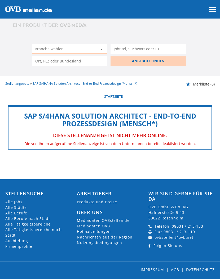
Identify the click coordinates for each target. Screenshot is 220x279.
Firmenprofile (18, 246)
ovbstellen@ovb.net (174, 237)
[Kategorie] (64, 49)
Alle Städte (16, 207)
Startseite (113, 96)
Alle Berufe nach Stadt (27, 218)
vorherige (14, 96)
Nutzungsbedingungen (99, 242)
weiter (209, 96)
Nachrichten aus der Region (105, 237)
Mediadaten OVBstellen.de (103, 220)
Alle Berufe (16, 212)
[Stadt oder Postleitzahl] (69, 61)
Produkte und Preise (97, 201)
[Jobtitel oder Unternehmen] (148, 49)
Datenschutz (200, 269)
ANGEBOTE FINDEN (148, 60)
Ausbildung (16, 240)
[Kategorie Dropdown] (102, 49)
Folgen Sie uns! (168, 245)
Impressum (152, 269)
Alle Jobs (14, 201)
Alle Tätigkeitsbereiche (28, 224)
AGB (175, 269)
